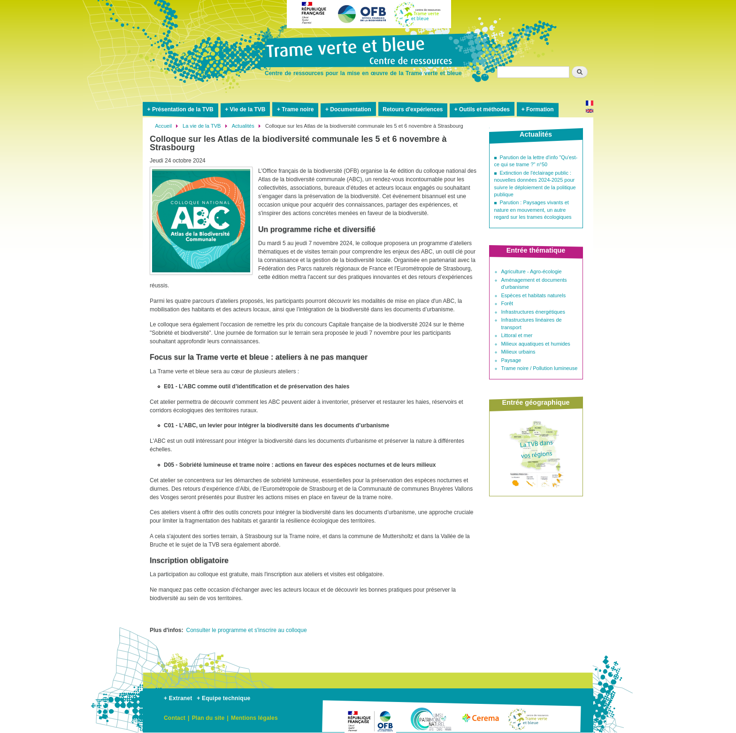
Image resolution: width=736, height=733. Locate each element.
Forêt (507, 303)
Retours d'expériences (413, 109)
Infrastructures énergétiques (533, 312)
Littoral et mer (517, 335)
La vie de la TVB (202, 126)
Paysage (511, 360)
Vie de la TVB (248, 109)
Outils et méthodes (484, 109)
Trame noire (298, 109)
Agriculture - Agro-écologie (531, 271)
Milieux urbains (518, 352)
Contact (174, 718)
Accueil (163, 126)
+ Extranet (178, 698)
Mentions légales (254, 718)
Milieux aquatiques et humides (535, 344)
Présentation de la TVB (183, 109)
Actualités (243, 126)
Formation (540, 109)
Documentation (350, 109)
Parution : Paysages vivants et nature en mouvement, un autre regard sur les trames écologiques (533, 210)
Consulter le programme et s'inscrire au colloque (246, 630)
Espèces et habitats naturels (533, 295)
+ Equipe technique (223, 698)
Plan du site (208, 718)
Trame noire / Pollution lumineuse (539, 368)
